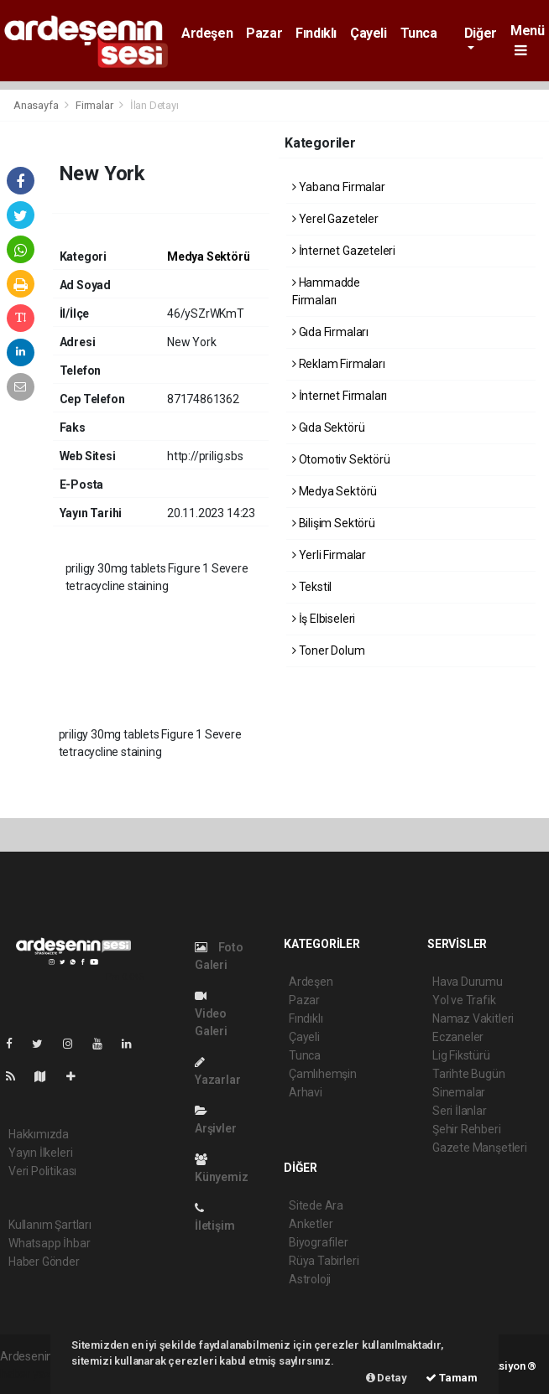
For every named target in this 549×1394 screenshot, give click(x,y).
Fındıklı (316, 33)
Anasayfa (36, 105)
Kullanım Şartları (50, 1224)
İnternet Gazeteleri (343, 250)
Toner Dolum (328, 650)
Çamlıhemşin (323, 1073)
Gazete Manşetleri (479, 1147)
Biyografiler (318, 1242)
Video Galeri (211, 1014)
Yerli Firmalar (329, 555)
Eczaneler (458, 1037)
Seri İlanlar (459, 1110)
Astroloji (310, 1279)
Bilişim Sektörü (333, 523)
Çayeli (368, 33)
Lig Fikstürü (461, 1055)
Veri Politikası (42, 1171)
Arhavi (305, 1092)
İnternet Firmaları (339, 395)
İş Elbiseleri (323, 618)
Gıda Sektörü (328, 427)
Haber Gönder (44, 1261)
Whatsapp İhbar (49, 1243)
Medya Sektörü (208, 256)
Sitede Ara (316, 1205)
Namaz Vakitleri (473, 1018)
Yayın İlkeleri (40, 1152)
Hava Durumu (467, 981)
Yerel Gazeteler (335, 218)
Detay (386, 1377)
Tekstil (312, 586)
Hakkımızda (38, 1134)
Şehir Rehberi (466, 1129)
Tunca (418, 33)
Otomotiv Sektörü (341, 459)
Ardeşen (207, 33)
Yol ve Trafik (464, 1000)
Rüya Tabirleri (323, 1260)
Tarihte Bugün (468, 1073)
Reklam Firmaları (338, 364)
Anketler (310, 1224)
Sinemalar (458, 1092)
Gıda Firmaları (330, 332)
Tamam (452, 1377)
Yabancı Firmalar (338, 187)
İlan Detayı (154, 105)
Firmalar (94, 105)
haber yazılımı (35, 1374)
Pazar (264, 33)
